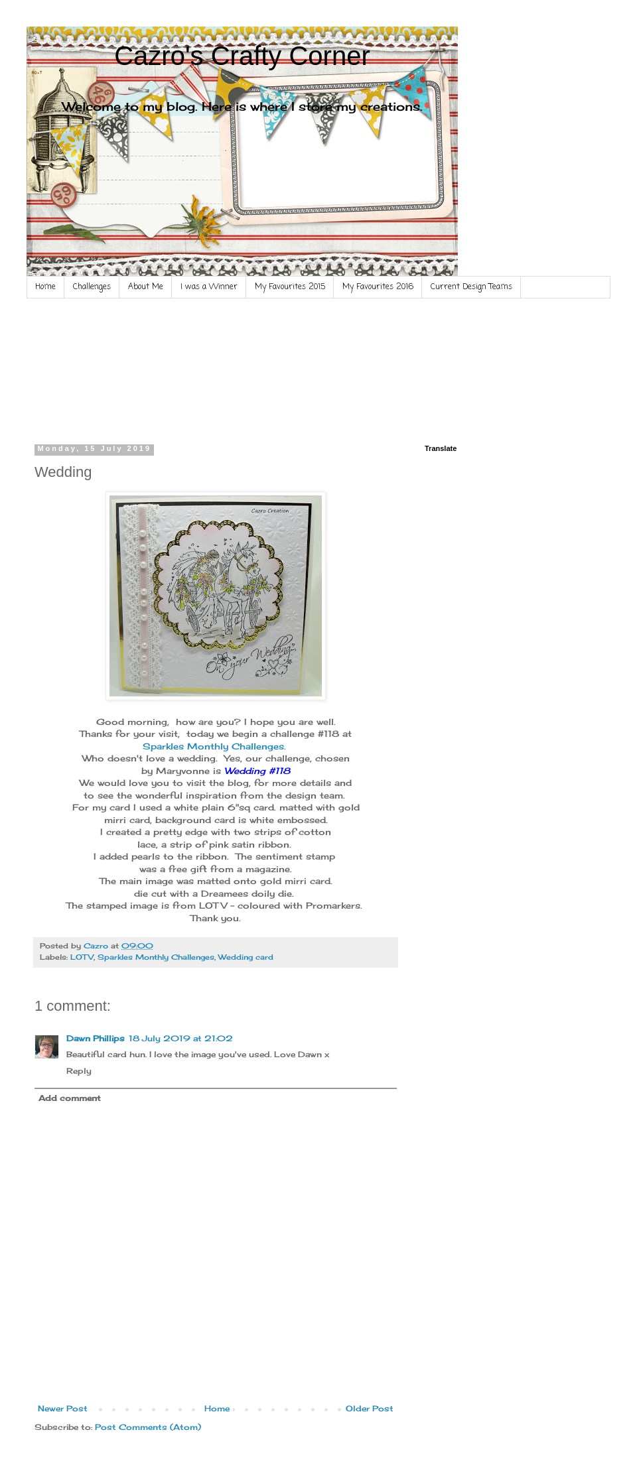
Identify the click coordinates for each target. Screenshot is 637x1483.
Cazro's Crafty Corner (242, 55)
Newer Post (63, 1408)
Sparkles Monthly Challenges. (216, 746)
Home (45, 287)
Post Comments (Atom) (148, 1427)
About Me (145, 287)
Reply (79, 1071)
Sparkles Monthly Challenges (156, 957)
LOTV (82, 957)
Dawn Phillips (95, 1038)
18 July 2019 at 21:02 (181, 1038)
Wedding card (245, 957)
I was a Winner (209, 287)
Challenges (92, 287)
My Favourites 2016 (377, 287)
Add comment (69, 1098)
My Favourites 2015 (290, 287)
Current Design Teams (471, 287)
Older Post (369, 1408)
